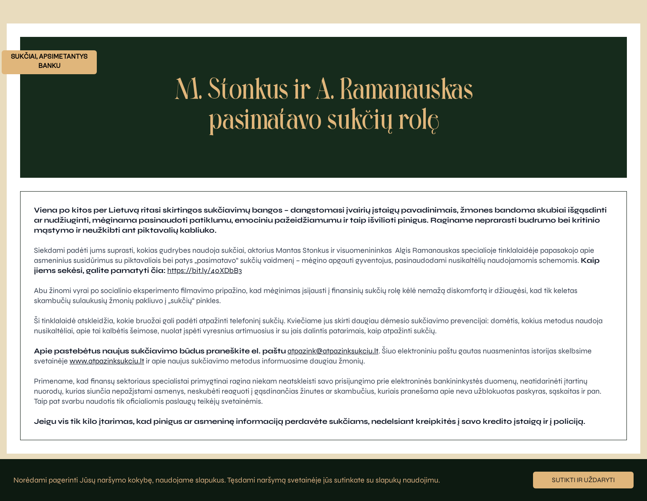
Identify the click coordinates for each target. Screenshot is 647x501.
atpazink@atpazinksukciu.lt (332, 351)
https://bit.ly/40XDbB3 (204, 270)
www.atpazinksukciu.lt (107, 361)
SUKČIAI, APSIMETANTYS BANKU (49, 62)
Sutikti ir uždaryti (583, 480)
